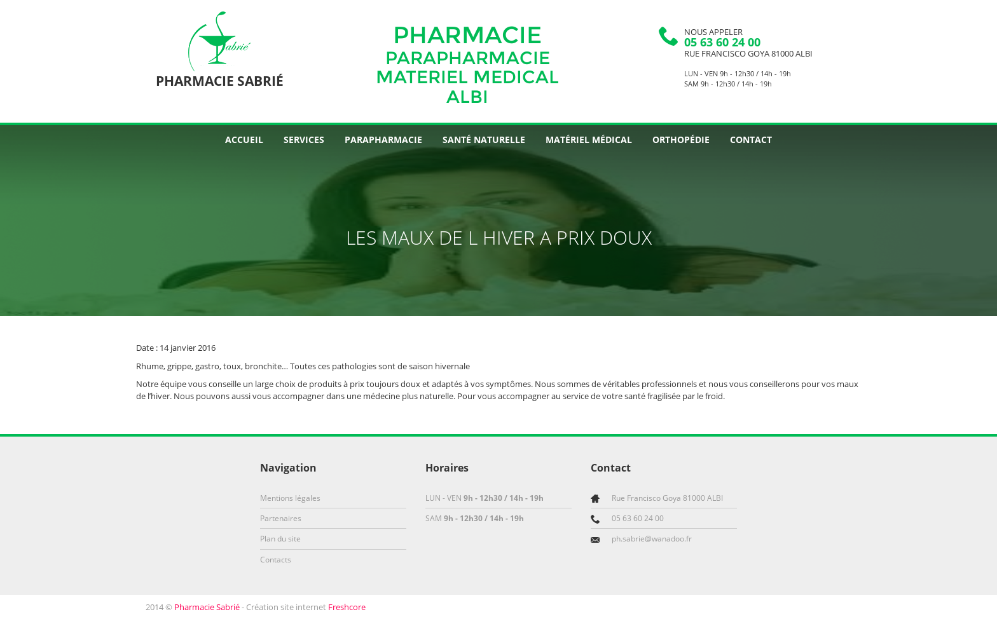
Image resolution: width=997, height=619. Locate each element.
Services (304, 139)
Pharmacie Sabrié (207, 607)
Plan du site (280, 538)
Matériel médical (589, 139)
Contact (751, 139)
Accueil (244, 139)
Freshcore (347, 607)
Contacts (275, 559)
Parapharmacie (383, 139)
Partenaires (280, 518)
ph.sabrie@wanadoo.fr (652, 538)
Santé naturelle (484, 139)
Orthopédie (681, 139)
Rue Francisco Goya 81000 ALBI (748, 53)
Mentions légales (290, 498)
